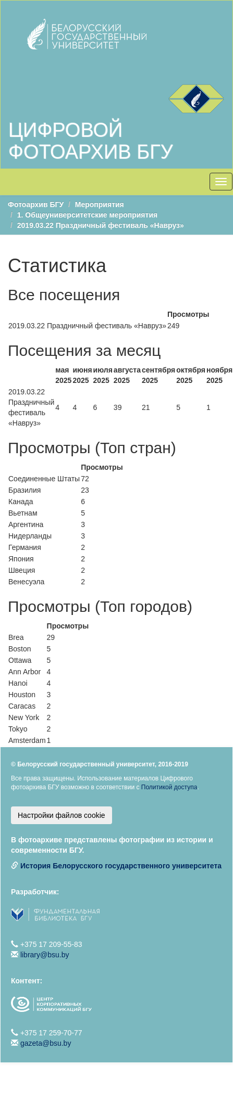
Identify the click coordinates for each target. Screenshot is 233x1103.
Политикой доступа (169, 787)
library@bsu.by (44, 955)
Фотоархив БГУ (36, 204)
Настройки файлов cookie (61, 815)
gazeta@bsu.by (45, 1043)
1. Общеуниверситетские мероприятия (87, 215)
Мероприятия (99, 204)
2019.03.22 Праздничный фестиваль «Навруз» (100, 225)
